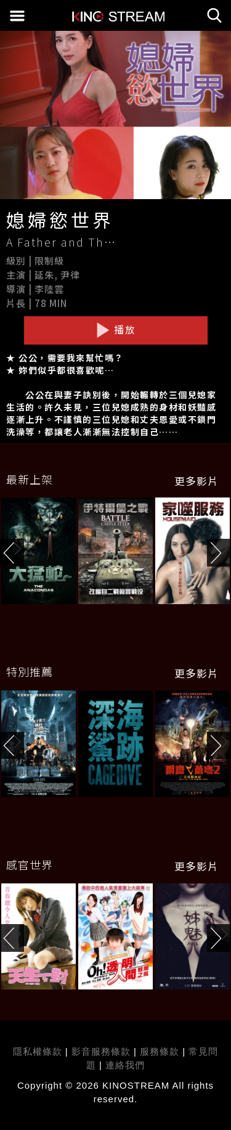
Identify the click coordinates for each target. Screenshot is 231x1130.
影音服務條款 (101, 1051)
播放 (115, 330)
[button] (219, 553)
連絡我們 (125, 1065)
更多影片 (196, 480)
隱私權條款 (37, 1051)
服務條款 (161, 1051)
